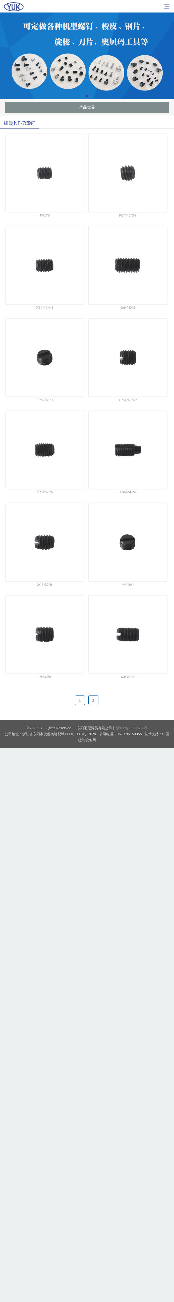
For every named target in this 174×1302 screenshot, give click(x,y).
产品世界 (87, 107)
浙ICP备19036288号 (132, 728)
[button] (87, 96)
